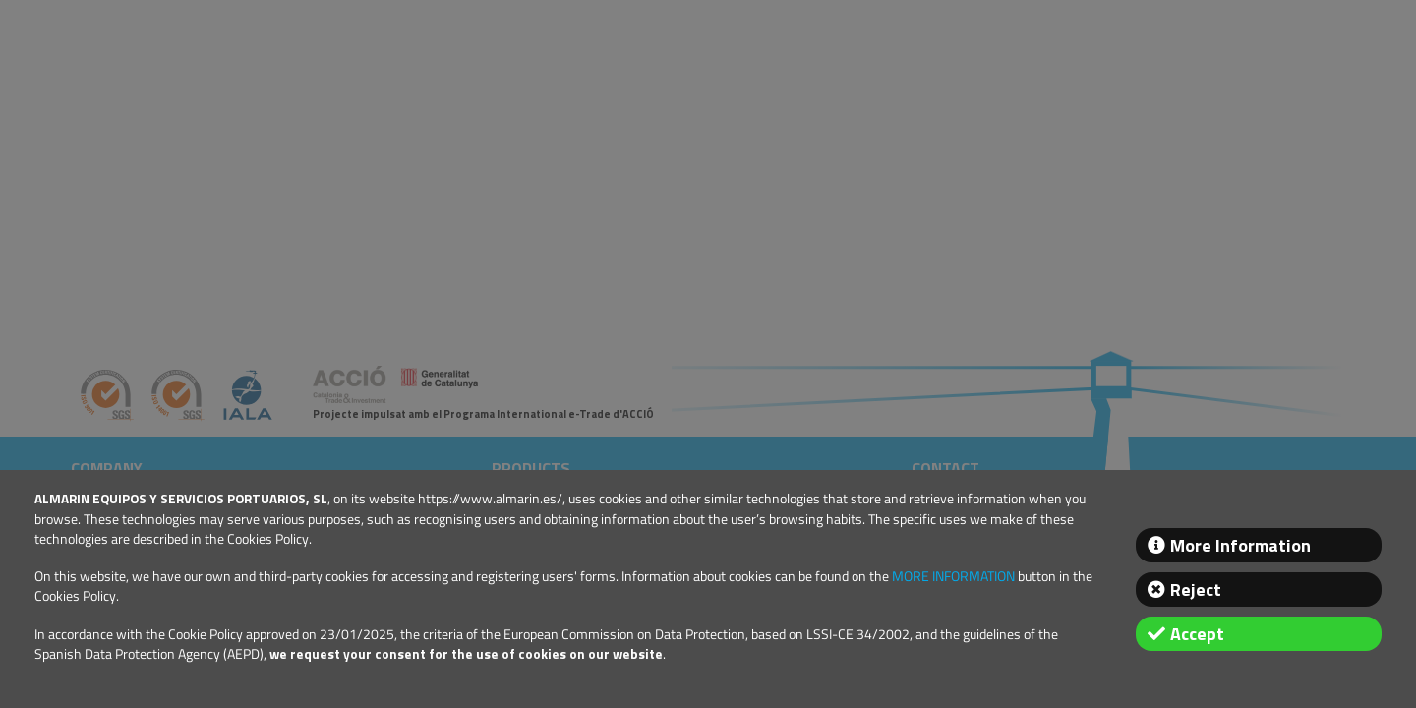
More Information (1240, 545)
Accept (1197, 633)
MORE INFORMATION (953, 576)
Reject (1195, 589)
